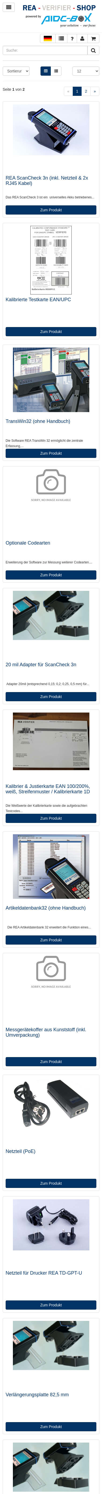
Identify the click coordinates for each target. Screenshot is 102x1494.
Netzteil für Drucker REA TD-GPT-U (44, 1273)
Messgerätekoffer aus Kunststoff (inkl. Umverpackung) (46, 1032)
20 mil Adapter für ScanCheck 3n (41, 664)
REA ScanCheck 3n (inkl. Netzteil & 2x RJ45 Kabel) (47, 180)
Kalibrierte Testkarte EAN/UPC (38, 299)
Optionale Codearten (28, 543)
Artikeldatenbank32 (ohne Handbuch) (46, 908)
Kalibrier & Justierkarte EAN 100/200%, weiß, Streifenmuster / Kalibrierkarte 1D (48, 789)
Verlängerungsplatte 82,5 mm (37, 1394)
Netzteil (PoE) (20, 1151)
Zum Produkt (51, 210)
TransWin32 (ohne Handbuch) (38, 421)
